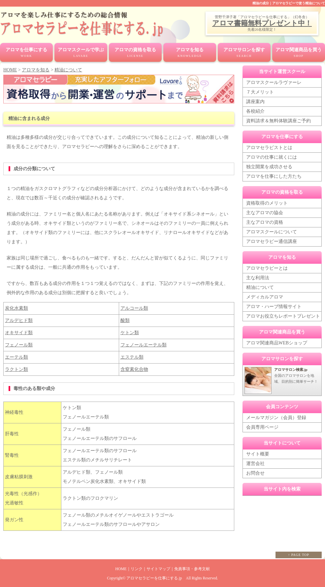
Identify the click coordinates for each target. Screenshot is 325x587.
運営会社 (255, 463)
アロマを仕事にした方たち (274, 176)
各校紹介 (255, 110)
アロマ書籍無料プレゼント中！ (262, 23)
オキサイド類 (19, 332)
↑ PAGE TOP (298, 554)
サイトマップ (158, 568)
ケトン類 (129, 332)
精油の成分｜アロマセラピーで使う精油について (288, 3)
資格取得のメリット (267, 202)
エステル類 (132, 356)
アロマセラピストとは (269, 147)
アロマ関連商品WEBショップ (276, 342)
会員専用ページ (262, 426)
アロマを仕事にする (26, 53)
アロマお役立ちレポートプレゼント (283, 315)
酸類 (125, 319)
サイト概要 (257, 453)
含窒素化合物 (134, 368)
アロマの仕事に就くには (271, 156)
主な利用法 (257, 277)
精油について (68, 69)
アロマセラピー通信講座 (271, 241)
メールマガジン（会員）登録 (276, 417)
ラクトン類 (16, 368)
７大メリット (260, 91)
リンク (137, 568)
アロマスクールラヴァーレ (274, 82)
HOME (10, 69)
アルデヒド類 (19, 319)
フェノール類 (19, 344)
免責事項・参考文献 (192, 568)
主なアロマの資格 (264, 221)
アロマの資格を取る (135, 53)
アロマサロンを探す (244, 53)
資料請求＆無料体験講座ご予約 (278, 120)
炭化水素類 (16, 307)
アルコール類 (134, 307)
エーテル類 (16, 356)
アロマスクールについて (271, 231)
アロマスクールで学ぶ (80, 53)
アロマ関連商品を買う (298, 53)
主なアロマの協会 (264, 212)
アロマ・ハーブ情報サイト (274, 306)
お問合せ (255, 472)
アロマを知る (189, 53)
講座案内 (255, 101)
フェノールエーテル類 (143, 344)
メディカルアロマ (264, 296)
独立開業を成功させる (269, 166)
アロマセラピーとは (267, 267)
